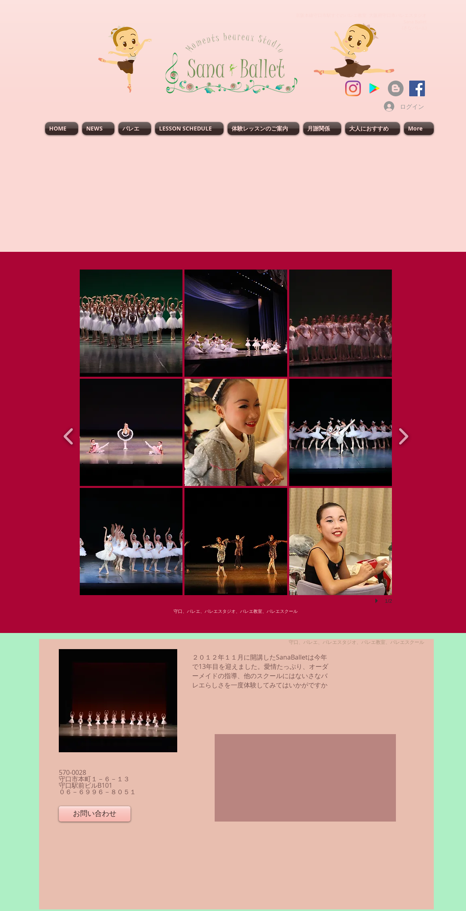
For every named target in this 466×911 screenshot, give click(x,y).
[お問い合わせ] (94, 814)
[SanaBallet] (417, 88)
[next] (403, 435)
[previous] (69, 435)
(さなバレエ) (414, 28)
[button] (131, 323)
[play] (377, 600)
